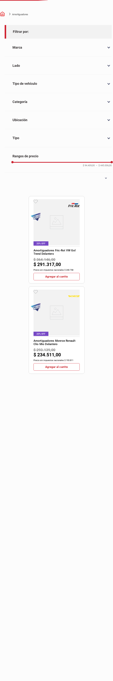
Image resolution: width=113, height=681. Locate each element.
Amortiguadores (20, 43)
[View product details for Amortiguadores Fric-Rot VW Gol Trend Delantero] (50, 116)
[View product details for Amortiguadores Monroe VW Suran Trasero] (84, 195)
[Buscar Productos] (83, 9)
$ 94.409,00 (11, 313)
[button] (102, 670)
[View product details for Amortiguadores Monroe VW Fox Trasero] (101, 116)
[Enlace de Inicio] (3, 43)
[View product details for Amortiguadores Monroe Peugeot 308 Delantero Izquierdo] (50, 195)
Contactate (101, 23)
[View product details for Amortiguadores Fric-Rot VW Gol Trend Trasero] (84, 116)
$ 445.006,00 (23, 314)
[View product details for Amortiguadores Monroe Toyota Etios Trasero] (67, 195)
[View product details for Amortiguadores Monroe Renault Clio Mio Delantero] (67, 116)
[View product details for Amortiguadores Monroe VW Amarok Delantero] (101, 195)
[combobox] (72, 9)
